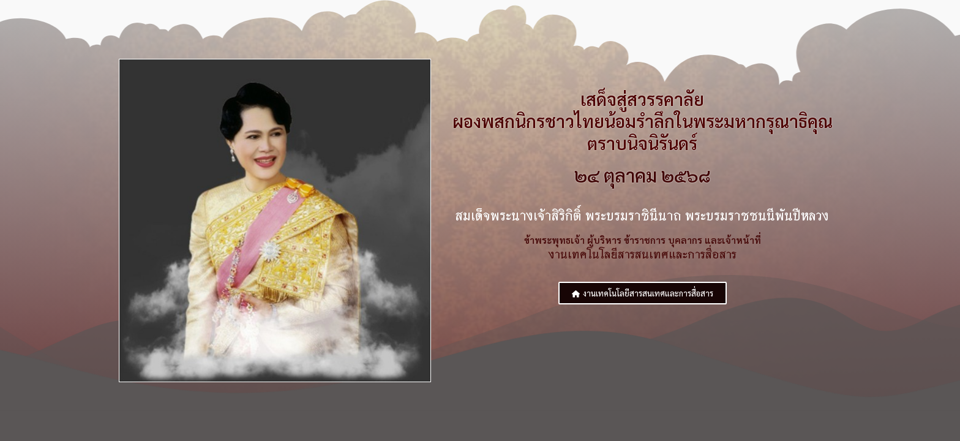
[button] (642, 293)
